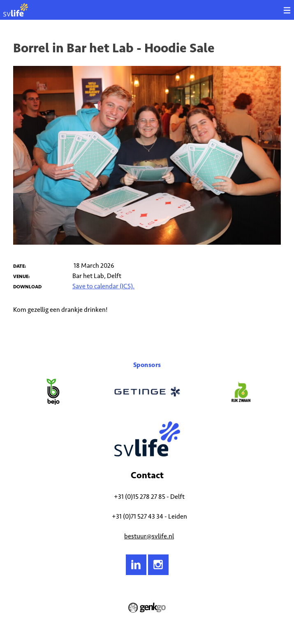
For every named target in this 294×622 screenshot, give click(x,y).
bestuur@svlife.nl (149, 536)
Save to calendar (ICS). (103, 286)
